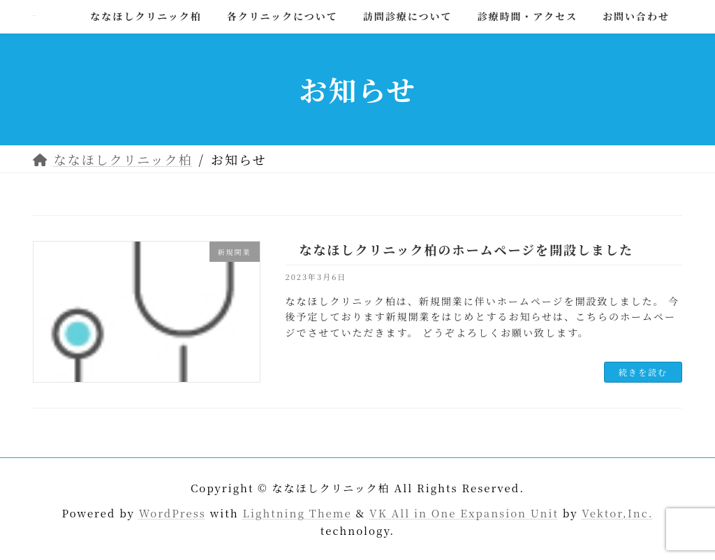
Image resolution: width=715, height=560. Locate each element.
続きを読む (643, 372)
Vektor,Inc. (617, 512)
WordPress (172, 512)
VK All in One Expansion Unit (464, 512)
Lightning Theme (297, 512)
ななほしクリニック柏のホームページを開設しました (467, 249)
